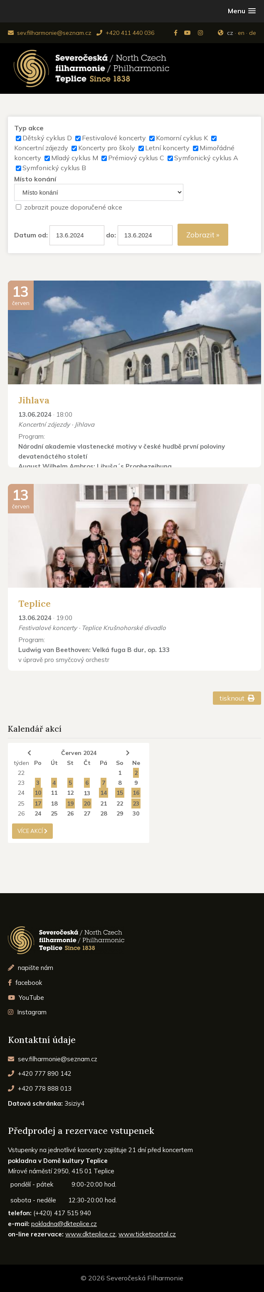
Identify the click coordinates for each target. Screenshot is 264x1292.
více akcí (32, 831)
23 (21, 782)
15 (119, 792)
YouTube (26, 997)
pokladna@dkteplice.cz (64, 1224)
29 (119, 813)
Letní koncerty (167, 148)
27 (87, 813)
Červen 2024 (78, 753)
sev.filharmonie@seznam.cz (49, 33)
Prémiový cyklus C (136, 158)
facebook (25, 983)
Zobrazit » (203, 234)
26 (21, 813)
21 (103, 803)
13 (87, 793)
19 (70, 803)
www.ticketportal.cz (147, 1234)
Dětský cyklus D (47, 138)
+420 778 (40, 1088)
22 (21, 773)
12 (70, 792)
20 (87, 803)
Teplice (34, 603)
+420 (40, 1073)
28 (103, 813)
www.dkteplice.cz (90, 1234)
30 (136, 813)
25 (21, 803)
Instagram (27, 1012)
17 (38, 803)
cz (230, 33)
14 (103, 792)
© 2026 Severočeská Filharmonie (132, 1278)
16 (136, 792)
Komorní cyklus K (182, 138)
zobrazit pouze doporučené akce (73, 207)
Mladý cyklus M (74, 158)
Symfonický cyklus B (54, 168)
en (241, 33)
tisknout (237, 698)
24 (21, 792)
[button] (242, 11)
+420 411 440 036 (125, 33)
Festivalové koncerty (114, 138)
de (252, 33)
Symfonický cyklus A (206, 158)
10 (38, 792)
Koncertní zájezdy (41, 148)
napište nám (30, 968)
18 (54, 803)
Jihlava (33, 400)
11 (54, 792)
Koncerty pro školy (106, 148)
